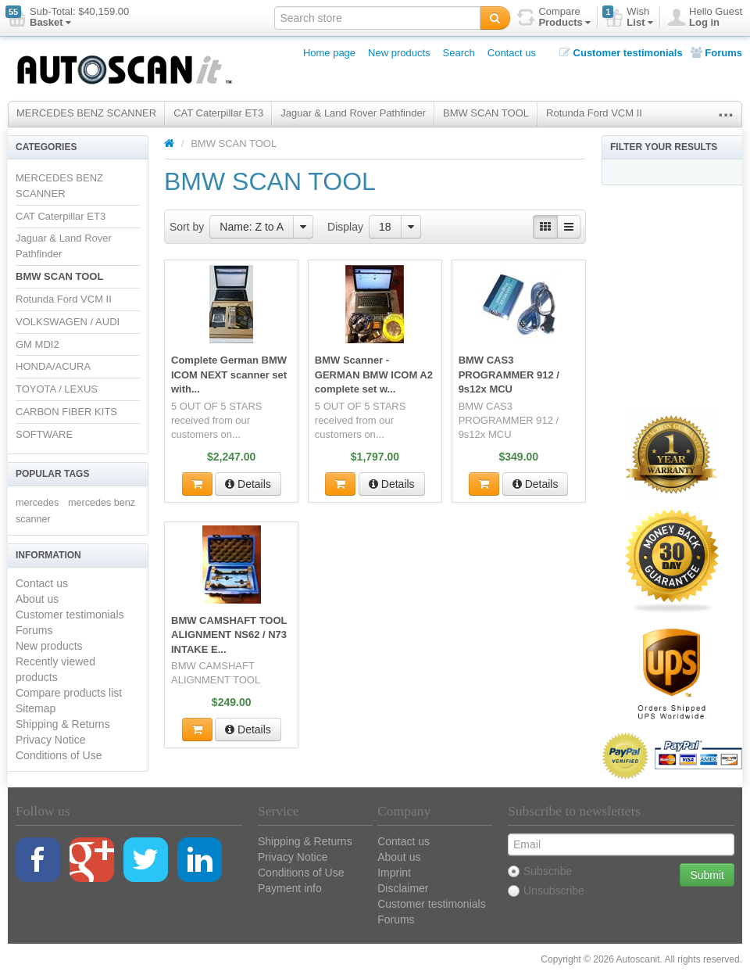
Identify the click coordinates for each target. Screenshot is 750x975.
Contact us (512, 53)
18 (385, 226)
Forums (716, 53)
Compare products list (69, 692)
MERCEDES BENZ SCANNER (86, 113)
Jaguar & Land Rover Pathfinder (353, 113)
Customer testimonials (621, 53)
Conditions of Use (59, 755)
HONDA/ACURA (53, 366)
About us (37, 599)
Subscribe (540, 871)
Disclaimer (402, 888)
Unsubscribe (546, 890)
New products (399, 53)
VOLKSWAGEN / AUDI (68, 322)
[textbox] (377, 18)
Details (248, 482)
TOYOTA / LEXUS (57, 389)
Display (345, 226)
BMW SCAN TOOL (486, 113)
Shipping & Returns (63, 724)
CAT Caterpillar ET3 (218, 113)
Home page (329, 53)
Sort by (187, 226)
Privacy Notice (50, 739)
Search (459, 53)
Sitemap (35, 708)
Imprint (394, 872)
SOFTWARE (44, 434)
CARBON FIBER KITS (66, 412)
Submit (707, 875)
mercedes (37, 502)
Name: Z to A (252, 226)
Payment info (290, 888)
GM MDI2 (37, 344)
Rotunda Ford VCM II (594, 113)
